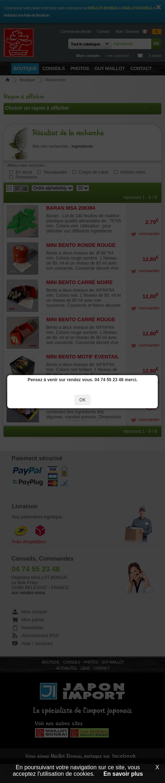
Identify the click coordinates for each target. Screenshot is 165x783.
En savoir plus (123, 774)
